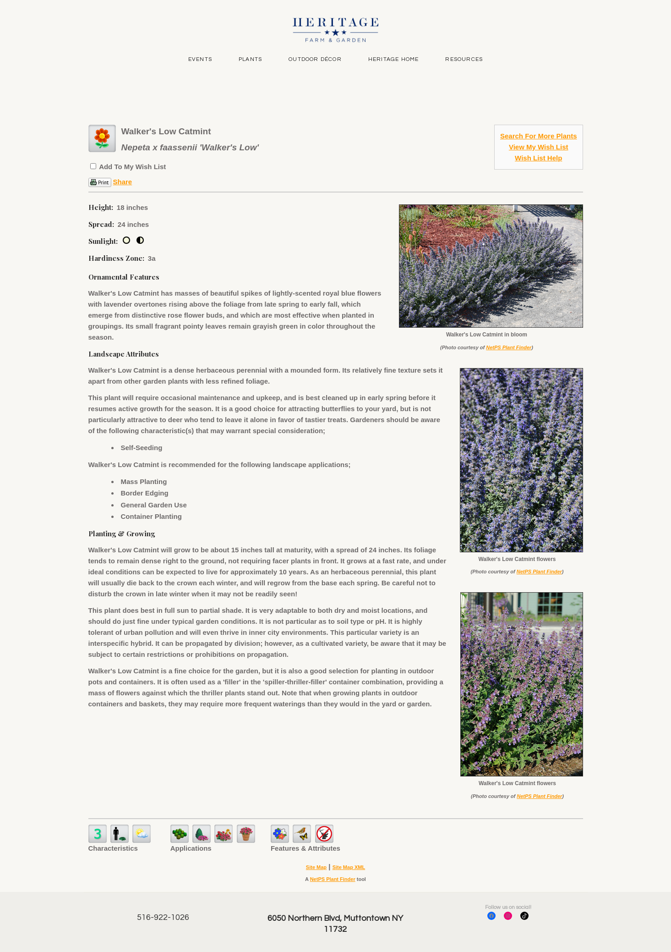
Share (122, 182)
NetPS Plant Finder (508, 347)
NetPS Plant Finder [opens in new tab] (332, 879)
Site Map (316, 867)
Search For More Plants (538, 136)
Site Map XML (349, 867)
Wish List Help (538, 158)
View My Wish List (538, 147)
